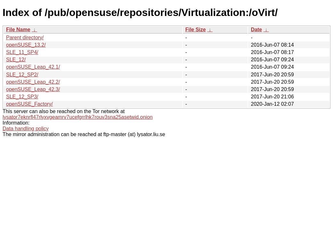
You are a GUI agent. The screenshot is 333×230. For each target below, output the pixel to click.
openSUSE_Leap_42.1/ (33, 67)
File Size (195, 29)
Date (256, 29)
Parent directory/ (25, 37)
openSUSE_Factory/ (29, 104)
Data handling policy (26, 128)
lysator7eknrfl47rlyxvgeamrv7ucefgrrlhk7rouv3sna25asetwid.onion (78, 117)
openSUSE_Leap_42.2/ (33, 82)
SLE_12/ (16, 59)
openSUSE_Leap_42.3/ (33, 89)
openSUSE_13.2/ (26, 45)
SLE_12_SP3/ (22, 96)
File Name (18, 29)
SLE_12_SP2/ (22, 74)
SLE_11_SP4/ (22, 52)
